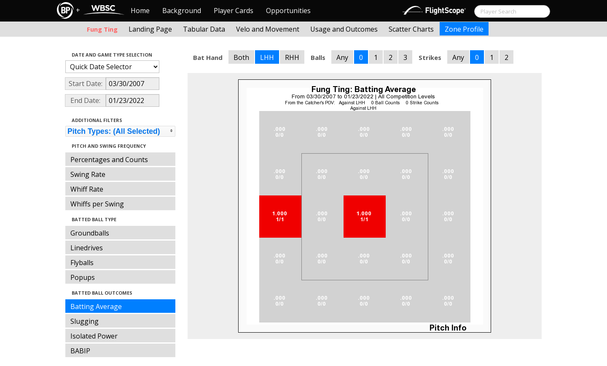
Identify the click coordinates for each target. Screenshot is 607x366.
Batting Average (96, 306)
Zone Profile (464, 29)
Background (181, 10)
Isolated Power (94, 336)
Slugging (84, 321)
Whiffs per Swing (97, 204)
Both (241, 57)
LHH (267, 57)
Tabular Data (204, 29)
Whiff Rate (86, 189)
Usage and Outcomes (344, 29)
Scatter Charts (411, 29)
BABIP (80, 350)
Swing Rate (87, 174)
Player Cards (233, 10)
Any (342, 57)
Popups (82, 277)
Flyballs (82, 262)
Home (140, 10)
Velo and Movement (267, 29)
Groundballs (89, 233)
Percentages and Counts (109, 159)
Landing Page (150, 29)
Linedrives (86, 247)
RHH (292, 57)
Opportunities (288, 10)
